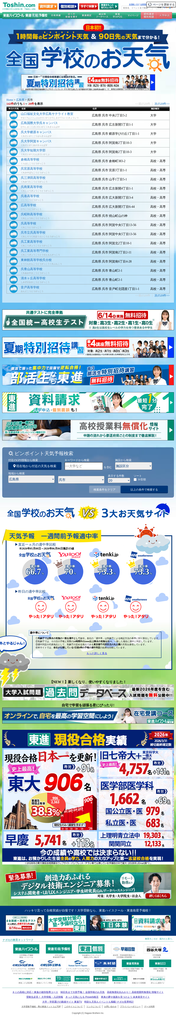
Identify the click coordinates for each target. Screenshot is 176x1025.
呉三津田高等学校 (33, 177)
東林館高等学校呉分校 (36, 260)
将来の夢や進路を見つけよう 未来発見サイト (125, 997)
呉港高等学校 (30, 196)
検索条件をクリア (105, 489)
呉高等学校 (28, 223)
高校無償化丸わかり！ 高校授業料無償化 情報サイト (135, 992)
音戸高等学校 (30, 287)
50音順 (142, 479)
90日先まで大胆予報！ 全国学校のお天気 (82, 992)
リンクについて (93, 1006)
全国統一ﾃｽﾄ (134, 4)
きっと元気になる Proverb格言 (82, 997)
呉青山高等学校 (31, 269)
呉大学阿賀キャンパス (36, 141)
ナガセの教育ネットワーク (18, 940)
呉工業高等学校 (31, 241)
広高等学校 (28, 205)
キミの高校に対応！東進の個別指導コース (35, 992)
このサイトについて (73, 1006)
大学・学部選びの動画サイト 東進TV (62, 1001)
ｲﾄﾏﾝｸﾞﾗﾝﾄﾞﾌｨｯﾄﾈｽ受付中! (22, 974)
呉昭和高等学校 (31, 214)
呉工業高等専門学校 (35, 251)
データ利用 (149, 1006)
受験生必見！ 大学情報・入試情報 (44, 997)
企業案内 (144, 4)
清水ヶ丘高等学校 (33, 278)
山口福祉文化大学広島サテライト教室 (47, 114)
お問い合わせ (110, 1006)
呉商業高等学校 (31, 187)
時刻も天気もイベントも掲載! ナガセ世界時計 (109, 1001)
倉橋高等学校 (30, 159)
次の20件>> (162, 103)
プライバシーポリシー (130, 1006)
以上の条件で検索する (144, 489)
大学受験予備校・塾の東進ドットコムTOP (41, 1006)
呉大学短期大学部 (33, 150)
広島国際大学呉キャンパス (39, 123)
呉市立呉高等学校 (33, 232)
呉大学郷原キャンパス (36, 132)
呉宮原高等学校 (31, 168)
